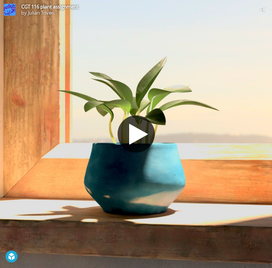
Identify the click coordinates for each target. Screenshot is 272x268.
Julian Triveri (41, 12)
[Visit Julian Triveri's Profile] (10, 10)
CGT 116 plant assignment (50, 6)
